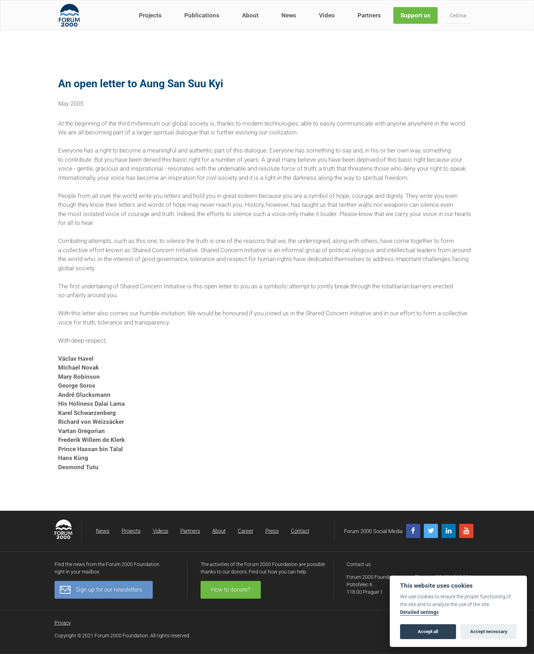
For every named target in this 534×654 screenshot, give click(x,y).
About (251, 20)
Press (272, 531)
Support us (416, 20)
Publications (202, 20)
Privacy (63, 623)
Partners (370, 20)
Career (245, 531)
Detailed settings (419, 612)
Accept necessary (488, 631)
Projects (151, 20)
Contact (300, 531)
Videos (160, 531)
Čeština (459, 21)
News (289, 20)
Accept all (428, 631)
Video (328, 20)
